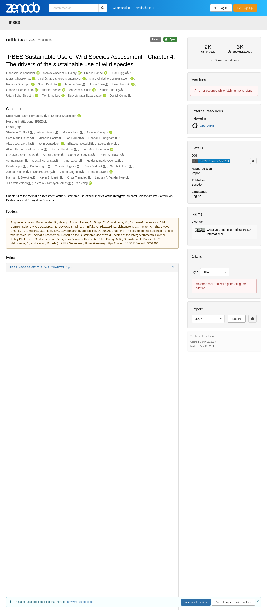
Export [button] (236, 318)
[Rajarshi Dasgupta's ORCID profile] (32, 84)
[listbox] (214, 272)
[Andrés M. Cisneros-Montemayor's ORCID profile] (83, 79)
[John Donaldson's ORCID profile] (62, 144)
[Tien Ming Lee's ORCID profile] (62, 96)
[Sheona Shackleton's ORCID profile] (78, 116)
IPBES (14, 22)
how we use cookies (80, 602)
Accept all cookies (196, 602)
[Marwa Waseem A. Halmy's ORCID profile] (79, 73)
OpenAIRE (207, 125)
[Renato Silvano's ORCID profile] (110, 172)
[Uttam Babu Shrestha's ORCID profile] (36, 96)
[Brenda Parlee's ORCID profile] (105, 73)
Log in (221, 8)
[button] (92, 267)
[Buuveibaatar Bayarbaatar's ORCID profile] (104, 96)
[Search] (102, 8)
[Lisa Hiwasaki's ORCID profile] (132, 84)
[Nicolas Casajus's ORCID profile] (110, 132)
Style (195, 272)
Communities (121, 7)
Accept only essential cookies (233, 602)
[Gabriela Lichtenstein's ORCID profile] (36, 90)
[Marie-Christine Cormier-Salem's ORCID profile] (131, 79)
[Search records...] (73, 8)
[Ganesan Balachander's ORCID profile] (37, 73)
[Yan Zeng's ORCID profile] (90, 183)
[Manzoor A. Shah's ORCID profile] (93, 90)
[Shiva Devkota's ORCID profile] (59, 84)
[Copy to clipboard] (253, 161)
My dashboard (145, 7)
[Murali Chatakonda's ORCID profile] (33, 79)
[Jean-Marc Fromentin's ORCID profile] (111, 149)
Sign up (245, 8)
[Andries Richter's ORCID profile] (63, 90)
